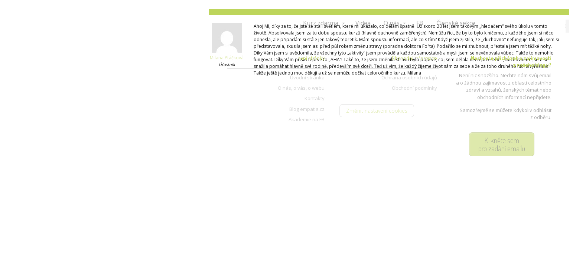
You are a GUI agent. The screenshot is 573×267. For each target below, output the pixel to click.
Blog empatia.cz (307, 109)
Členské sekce (455, 23)
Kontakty (315, 98)
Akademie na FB (307, 119)
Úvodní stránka (307, 77)
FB (419, 23)
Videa (363, 23)
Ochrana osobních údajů (409, 77)
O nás (392, 23)
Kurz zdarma (320, 23)
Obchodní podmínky (414, 88)
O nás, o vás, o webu (301, 88)
